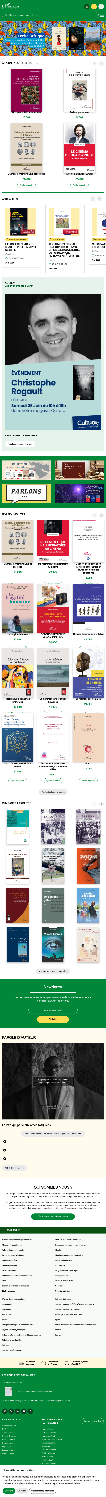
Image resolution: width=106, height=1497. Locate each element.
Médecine (59, 1289)
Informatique (60, 1268)
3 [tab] (93, 51)
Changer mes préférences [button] (42, 1491)
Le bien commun (49, 1452)
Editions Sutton (48, 1456)
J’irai (86, 765)
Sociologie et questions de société (68, 1317)
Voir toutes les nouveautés (53, 795)
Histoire (58, 1253)
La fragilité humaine (18, 635)
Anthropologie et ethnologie (13, 1253)
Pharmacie (6, 1312)
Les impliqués (48, 1463)
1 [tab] (87, 51)
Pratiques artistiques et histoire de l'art (17, 1327)
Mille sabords (47, 1459)
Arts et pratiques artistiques (13, 1258)
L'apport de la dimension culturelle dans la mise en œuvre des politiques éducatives (88, 569)
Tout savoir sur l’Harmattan (53, 1219)
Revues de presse (9, 1439)
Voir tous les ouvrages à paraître (53, 974)
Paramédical (7, 1307)
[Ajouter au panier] (26, 186)
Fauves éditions (48, 1445)
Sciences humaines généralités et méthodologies (74, 1307)
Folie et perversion (79, 112)
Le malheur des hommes (88, 700)
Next (99, 199)
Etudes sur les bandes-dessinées (68, 1242)
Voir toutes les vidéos (14, 1171)
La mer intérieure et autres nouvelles (53, 702)
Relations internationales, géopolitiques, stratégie (21, 1338)
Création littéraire (9, 1273)
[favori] (40, 107)
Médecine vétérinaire (63, 1294)
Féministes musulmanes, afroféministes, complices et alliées (53, 768)
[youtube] (24, 1414)
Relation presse (8, 1442)
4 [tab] (97, 51)
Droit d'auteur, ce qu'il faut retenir (17, 767)
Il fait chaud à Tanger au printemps (18, 702)
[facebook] (30, 1414)
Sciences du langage (63, 1302)
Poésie (4, 1322)
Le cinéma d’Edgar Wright (79, 174)
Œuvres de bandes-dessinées (14, 1302)
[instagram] (5, 1414)
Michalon (46, 1449)
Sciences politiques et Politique (67, 1312)
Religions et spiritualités (11, 1343)
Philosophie (6, 1317)
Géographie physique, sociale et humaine (71, 1248)
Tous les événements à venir (20, 445)
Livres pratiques (61, 1278)
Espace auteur (8, 1452)
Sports (57, 1322)
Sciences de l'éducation (11, 1353)
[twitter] (11, 1414)
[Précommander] (26, 123)
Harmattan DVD (49, 1435)
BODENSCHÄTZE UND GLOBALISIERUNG (53, 637)
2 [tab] (90, 51)
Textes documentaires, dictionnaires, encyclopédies (75, 1327)
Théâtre (58, 1332)
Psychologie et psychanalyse (13, 1332)
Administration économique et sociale (17, 1242)
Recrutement (7, 1445)
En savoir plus (14, 259)
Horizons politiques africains (26, 112)
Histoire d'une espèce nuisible (88, 635)
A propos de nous (9, 1428)
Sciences (5, 1348)
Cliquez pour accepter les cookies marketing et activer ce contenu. (53, 1083)
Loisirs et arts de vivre (64, 1283)
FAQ (4, 1432)
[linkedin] (17, 1414)
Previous (92, 199)
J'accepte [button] (9, 1491)
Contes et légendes (9, 1268)
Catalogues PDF (9, 1435)
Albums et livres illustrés (12, 1248)
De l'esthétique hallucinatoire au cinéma (53, 566)
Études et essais (8, 1294)
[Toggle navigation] (102, 15)
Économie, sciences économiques (15, 1289)
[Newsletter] (87, 6)
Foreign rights (8, 1456)
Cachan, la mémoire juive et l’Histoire (26, 174)
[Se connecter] (94, 6)
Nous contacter (93, 1424)
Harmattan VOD (48, 1438)
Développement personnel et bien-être (17, 1278)
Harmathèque (47, 1432)
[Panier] (101, 6)
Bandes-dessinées (9, 1263)
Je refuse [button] (22, 1491)
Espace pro (6, 1449)
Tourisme (58, 1338)
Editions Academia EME (52, 1442)
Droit (4, 1283)
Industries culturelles (63, 1263)
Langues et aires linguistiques (67, 1273)
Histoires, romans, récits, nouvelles (69, 1258)
